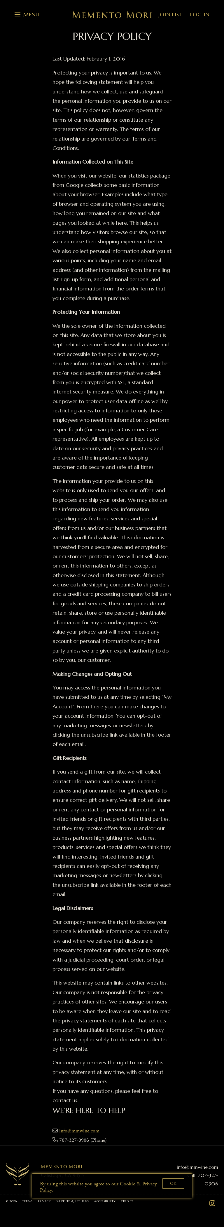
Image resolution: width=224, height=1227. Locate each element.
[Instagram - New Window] (212, 1203)
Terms (28, 1201)
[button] (27, 14)
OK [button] (173, 1183)
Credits (127, 1201)
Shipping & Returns (73, 1201)
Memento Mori (112, 14)
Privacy (45, 1201)
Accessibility (105, 1201)
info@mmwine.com (79, 1130)
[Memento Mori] (17, 1174)
